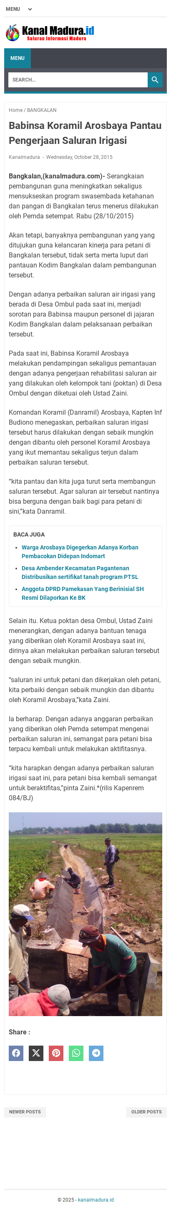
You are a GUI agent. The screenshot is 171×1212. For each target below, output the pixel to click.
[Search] (78, 79)
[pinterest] (56, 1053)
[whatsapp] (76, 1053)
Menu (17, 58)
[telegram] (96, 1053)
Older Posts (146, 1112)
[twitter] (36, 1053)
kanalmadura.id (96, 1200)
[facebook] (16, 1053)
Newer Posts (25, 1112)
